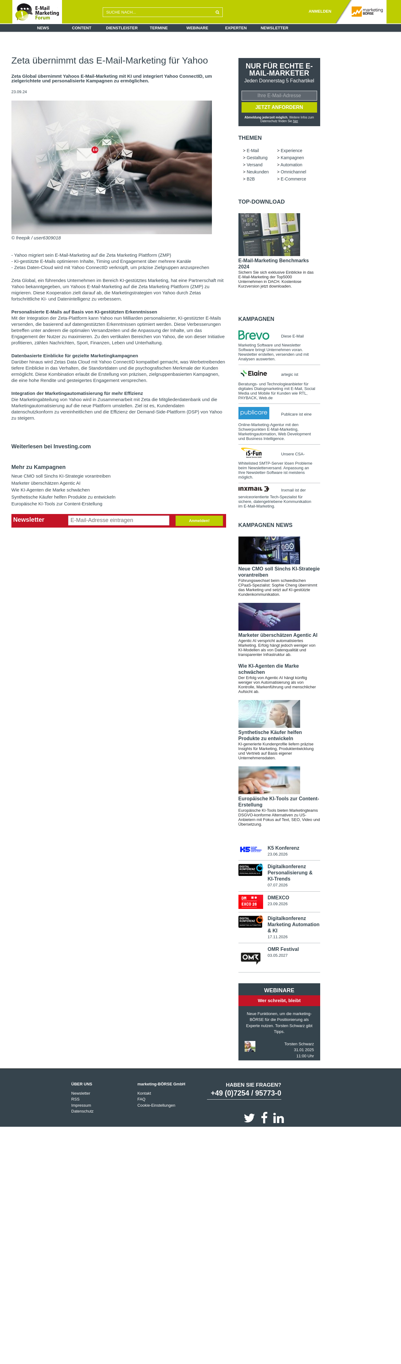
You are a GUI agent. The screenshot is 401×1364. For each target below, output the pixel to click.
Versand (255, 164)
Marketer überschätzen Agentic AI (46, 483)
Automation (291, 164)
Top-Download (261, 202)
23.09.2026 (277, 904)
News (43, 28)
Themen (250, 138)
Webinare (197, 28)
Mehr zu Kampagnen (38, 467)
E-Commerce (293, 178)
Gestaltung (257, 157)
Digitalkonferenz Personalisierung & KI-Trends (289, 872)
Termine (159, 28)
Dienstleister (122, 28)
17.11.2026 (277, 937)
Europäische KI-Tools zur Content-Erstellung (56, 503)
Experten (236, 28)
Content (81, 28)
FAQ (141, 1099)
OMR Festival (283, 949)
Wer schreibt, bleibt (279, 1000)
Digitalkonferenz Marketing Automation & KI (293, 924)
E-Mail (253, 150)
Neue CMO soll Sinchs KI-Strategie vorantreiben (61, 476)
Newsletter (274, 28)
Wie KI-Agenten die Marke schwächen (50, 489)
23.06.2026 (277, 854)
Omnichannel (293, 171)
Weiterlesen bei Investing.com (51, 446)
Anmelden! (199, 520)
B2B (251, 178)
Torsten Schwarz (299, 1044)
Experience (291, 150)
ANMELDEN (319, 11)
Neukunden (258, 171)
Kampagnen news (265, 525)
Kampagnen (292, 157)
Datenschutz (82, 1111)
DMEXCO (278, 897)
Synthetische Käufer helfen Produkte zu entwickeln (63, 497)
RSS (75, 1099)
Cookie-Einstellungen (156, 1105)
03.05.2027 (277, 955)
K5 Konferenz (283, 848)
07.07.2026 (277, 885)
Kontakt (144, 1093)
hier (295, 121)
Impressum (81, 1105)
